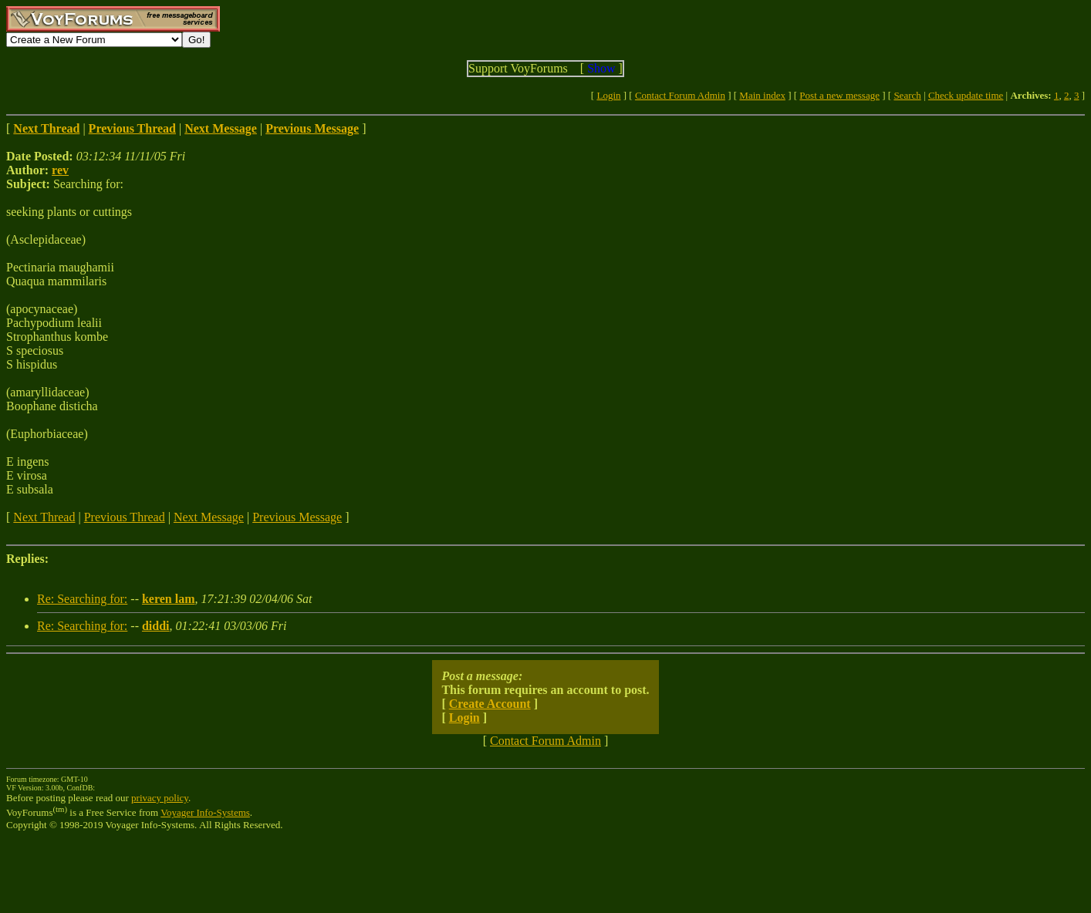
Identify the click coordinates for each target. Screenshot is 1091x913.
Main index (762, 95)
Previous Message (297, 517)
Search (906, 95)
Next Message (209, 517)
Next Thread (44, 517)
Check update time (965, 95)
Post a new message (839, 95)
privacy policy (159, 798)
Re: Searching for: (82, 598)
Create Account (490, 703)
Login (608, 95)
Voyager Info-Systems (205, 812)
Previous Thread (124, 517)
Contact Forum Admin (680, 95)
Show (601, 68)
